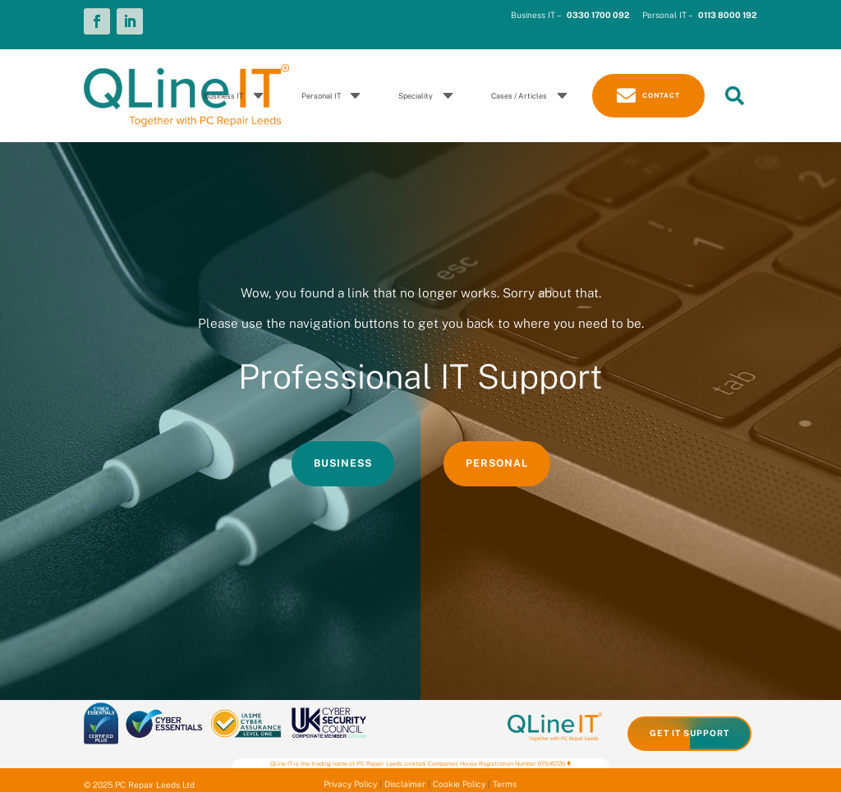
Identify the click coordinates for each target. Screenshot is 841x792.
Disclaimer (404, 784)
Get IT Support (689, 733)
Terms (505, 784)
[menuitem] (236, 95)
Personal (497, 463)
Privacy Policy (350, 784)
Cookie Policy (459, 784)
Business (343, 463)
